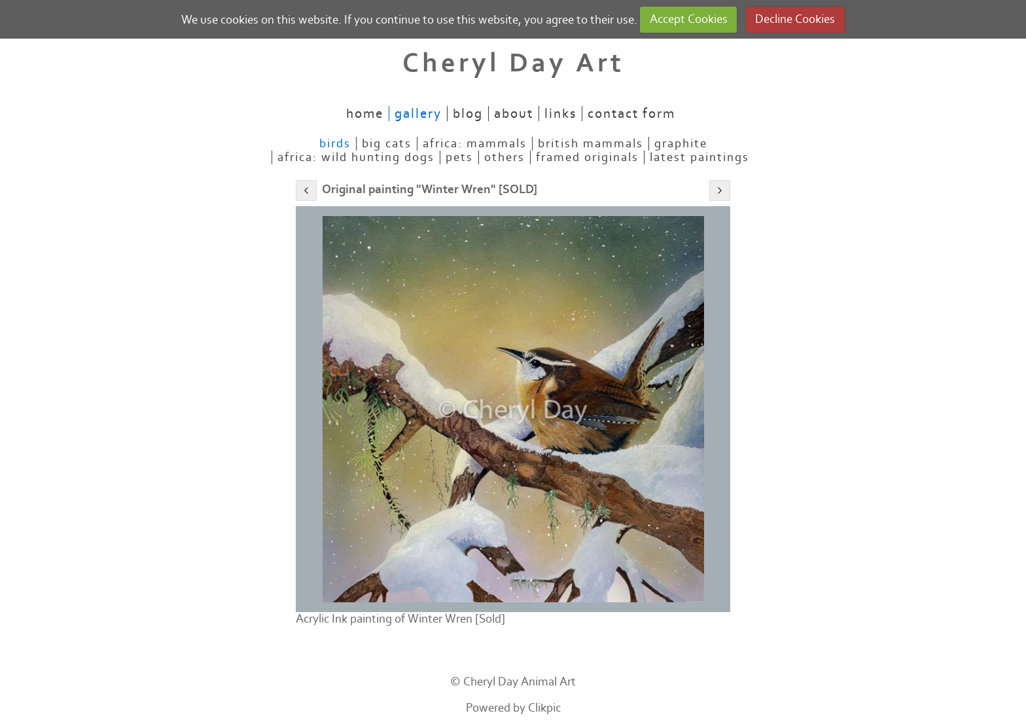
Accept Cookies (689, 19)
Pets (459, 157)
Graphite (680, 144)
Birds (335, 144)
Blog (468, 113)
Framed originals (587, 157)
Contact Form (631, 113)
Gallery (418, 113)
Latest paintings (699, 157)
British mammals (590, 144)
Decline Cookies (795, 19)
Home (364, 113)
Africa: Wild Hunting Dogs (355, 157)
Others (504, 157)
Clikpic (544, 708)
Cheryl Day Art (513, 63)
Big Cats (387, 144)
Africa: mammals (475, 144)
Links (560, 113)
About (513, 113)
